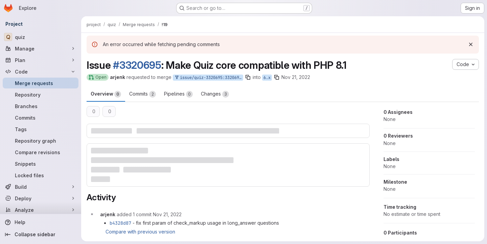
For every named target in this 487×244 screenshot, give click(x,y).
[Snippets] (40, 163)
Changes (215, 94)
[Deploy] (40, 198)
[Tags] (40, 129)
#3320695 (137, 65)
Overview (106, 94)
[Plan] (40, 60)
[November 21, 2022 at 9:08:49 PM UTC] (167, 214)
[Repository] (40, 94)
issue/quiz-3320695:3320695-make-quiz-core (208, 78)
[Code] (40, 71)
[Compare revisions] (40, 152)
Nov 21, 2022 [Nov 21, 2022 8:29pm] (295, 77)
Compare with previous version (140, 232)
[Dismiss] (471, 44)
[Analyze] (40, 209)
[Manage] (40, 48)
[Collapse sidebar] (40, 234)
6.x (267, 77)
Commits (142, 94)
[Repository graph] (40, 140)
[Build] (40, 186)
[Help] (40, 222)
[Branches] (40, 106)
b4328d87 (120, 223)
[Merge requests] (40, 83)
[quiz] (40, 37)
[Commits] (40, 117)
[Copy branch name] (248, 77)
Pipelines (178, 94)
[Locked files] (40, 175)
